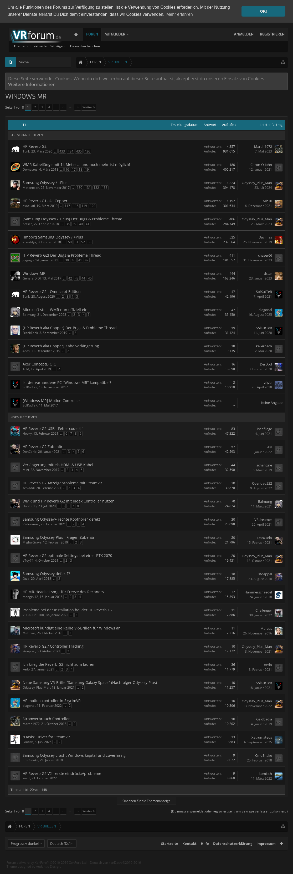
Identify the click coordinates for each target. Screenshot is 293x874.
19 (87, 169)
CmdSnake (30, 760)
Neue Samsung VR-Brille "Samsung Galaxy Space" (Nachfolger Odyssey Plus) (90, 682)
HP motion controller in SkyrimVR (52, 700)
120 (92, 205)
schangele (264, 465)
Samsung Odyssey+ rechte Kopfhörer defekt (61, 518)
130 (79, 187)
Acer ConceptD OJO (39, 363)
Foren (97, 34)
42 (87, 260)
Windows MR (34, 273)
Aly (269, 446)
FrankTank (30, 332)
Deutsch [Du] (60, 853)
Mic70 (267, 201)
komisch (265, 773)
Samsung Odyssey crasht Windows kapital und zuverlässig (74, 755)
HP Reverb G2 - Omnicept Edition (52, 291)
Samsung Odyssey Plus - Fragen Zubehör (59, 537)
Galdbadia (264, 719)
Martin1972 (263, 146)
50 (70, 242)
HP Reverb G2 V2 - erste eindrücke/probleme (62, 773)
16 (67, 169)
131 (88, 187)
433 (62, 151)
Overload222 (262, 483)
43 (77, 278)
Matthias (29, 633)
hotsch (27, 223)
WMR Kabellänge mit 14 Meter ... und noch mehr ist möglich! (76, 164)
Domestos (30, 169)
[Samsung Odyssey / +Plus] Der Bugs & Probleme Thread (72, 218)
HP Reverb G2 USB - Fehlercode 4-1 (53, 428)
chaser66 (265, 255)
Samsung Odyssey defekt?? (46, 573)
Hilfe (205, 853)
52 (83, 242)
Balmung (29, 314)
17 (74, 169)
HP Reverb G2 (35, 146)
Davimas (265, 237)
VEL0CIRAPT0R (33, 614)
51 (76, 242)
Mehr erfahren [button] (179, 14)
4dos (26, 350)
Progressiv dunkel (25, 853)
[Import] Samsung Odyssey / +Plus (53, 236)
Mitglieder (120, 34)
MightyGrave (32, 542)
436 (87, 151)
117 (67, 205)
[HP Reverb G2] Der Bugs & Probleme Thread (62, 254)
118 (76, 205)
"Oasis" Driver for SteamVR (46, 736)
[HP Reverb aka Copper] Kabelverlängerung (61, 345)
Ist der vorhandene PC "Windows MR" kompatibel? (67, 382)
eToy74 (28, 560)
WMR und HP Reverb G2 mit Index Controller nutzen (69, 500)
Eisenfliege (263, 428)
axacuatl (29, 205)
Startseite (169, 853)
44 (83, 278)
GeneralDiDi (32, 278)
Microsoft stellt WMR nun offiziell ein (55, 309)
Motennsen (31, 187)
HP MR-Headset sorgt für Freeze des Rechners (63, 591)
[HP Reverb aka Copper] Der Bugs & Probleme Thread (70, 327)
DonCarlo (30, 451)
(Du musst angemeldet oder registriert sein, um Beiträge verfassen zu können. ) (229, 811)
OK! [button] (263, 11)
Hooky (27, 433)
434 (70, 151)
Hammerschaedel (258, 592)
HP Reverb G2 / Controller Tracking (53, 645)
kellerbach (264, 346)
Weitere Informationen (31, 84)
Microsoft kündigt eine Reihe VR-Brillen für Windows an (72, 627)
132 (96, 187)
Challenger (263, 610)
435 (79, 151)
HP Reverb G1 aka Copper (45, 200)
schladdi (29, 487)
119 (84, 205)
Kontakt (189, 853)
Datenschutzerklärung (232, 853)
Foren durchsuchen (152, 46)
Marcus (266, 628)
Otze (26, 578)
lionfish (28, 741)
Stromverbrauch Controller (46, 718)
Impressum (266, 853)
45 (90, 278)
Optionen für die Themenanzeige (146, 800)
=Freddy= (29, 242)
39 (74, 223)
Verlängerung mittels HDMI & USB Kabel (58, 464)
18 (80, 169)
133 (104, 187)
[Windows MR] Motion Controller (51, 400)
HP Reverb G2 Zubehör (43, 446)
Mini (26, 469)
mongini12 (30, 596)
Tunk (26, 151)
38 (68, 223)
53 (89, 242)
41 (87, 223)
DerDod (266, 364)
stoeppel (265, 573)
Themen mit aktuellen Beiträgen (106, 46)
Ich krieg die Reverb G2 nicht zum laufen (58, 664)
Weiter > (89, 107)
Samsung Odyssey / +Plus (45, 182)
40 (81, 223)
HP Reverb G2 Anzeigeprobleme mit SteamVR (62, 482)
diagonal (265, 309)
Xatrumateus (261, 737)
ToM (26, 369)
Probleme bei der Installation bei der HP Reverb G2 (67, 609)
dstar (268, 273)
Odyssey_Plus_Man (257, 182)
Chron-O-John (261, 164)
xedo (26, 669)
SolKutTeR (264, 291)
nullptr (266, 382)
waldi (26, 778)
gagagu (28, 260)
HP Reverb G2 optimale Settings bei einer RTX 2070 (67, 555)
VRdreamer (31, 524)
